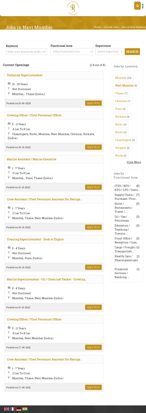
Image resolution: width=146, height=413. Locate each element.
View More (134, 162)
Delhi (119, 124)
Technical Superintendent (25, 75)
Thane (119, 93)
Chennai (121, 101)
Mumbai (121, 77)
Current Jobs (111, 26)
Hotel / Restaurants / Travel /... (124, 207)
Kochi (119, 132)
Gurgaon (120, 147)
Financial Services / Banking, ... (122, 273)
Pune (118, 109)
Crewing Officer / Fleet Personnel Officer (34, 115)
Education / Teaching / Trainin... (122, 229)
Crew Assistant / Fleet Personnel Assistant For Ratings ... (45, 199)
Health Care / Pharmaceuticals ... (126, 260)
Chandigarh (123, 140)
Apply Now (93, 103)
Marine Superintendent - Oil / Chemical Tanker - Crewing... (47, 279)
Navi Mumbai (124, 85)
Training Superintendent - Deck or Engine (35, 239)
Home (97, 26)
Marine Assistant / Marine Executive (31, 159)
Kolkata (120, 116)
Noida (119, 155)
